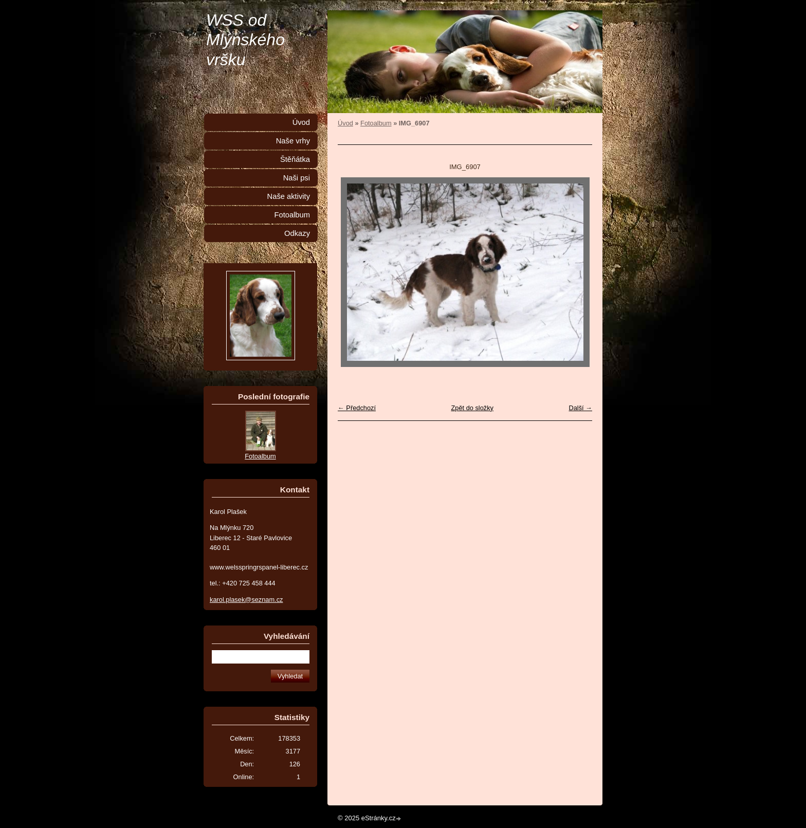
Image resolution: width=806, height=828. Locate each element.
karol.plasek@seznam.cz (246, 599)
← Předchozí (357, 408)
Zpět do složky (472, 408)
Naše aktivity (288, 196)
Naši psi (296, 178)
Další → (580, 408)
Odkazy (297, 233)
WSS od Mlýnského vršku (245, 40)
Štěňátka (295, 159)
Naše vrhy (293, 141)
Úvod (345, 123)
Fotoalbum (375, 123)
